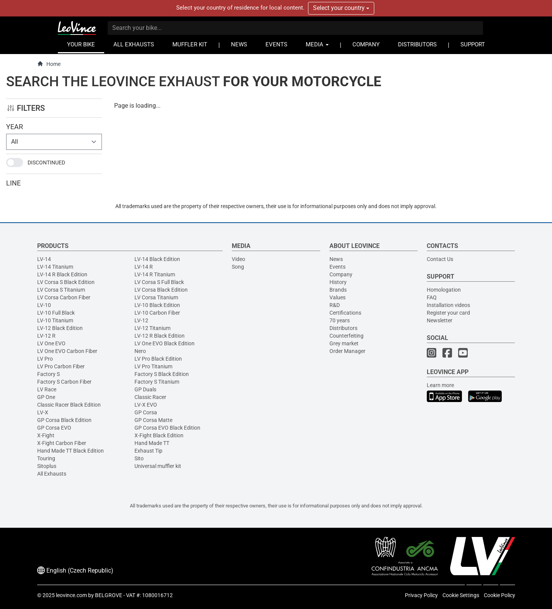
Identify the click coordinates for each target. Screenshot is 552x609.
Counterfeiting (346, 336)
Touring (46, 458)
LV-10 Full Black (56, 313)
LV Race (46, 389)
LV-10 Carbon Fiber (157, 313)
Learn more (440, 385)
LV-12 (141, 320)
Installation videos (448, 305)
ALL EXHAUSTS (133, 44)
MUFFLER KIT (189, 44)
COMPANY (366, 44)
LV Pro (45, 359)
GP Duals (145, 389)
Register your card (448, 313)
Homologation (444, 290)
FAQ (432, 297)
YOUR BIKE (81, 44)
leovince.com (71, 595)
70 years (339, 320)
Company (340, 274)
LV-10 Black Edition (157, 305)
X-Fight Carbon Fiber (61, 443)
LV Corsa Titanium (156, 297)
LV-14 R (143, 267)
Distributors (343, 328)
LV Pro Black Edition (158, 359)
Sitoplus (46, 466)
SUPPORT (472, 44)
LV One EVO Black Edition (164, 343)
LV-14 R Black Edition (62, 274)
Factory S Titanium (156, 382)
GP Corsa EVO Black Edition (167, 428)
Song (238, 267)
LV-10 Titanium (55, 320)
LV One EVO (51, 343)
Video (238, 259)
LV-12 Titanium (152, 328)
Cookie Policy (499, 595)
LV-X (42, 412)
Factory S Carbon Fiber (64, 382)
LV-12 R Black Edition (159, 336)
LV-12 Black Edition (60, 328)
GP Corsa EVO (54, 428)
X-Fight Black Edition (158, 435)
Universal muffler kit (157, 466)
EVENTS (276, 44)
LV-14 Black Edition (157, 259)
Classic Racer (150, 397)
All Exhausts (51, 474)
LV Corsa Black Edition (161, 290)
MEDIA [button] (317, 44)
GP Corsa (145, 412)
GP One (46, 397)
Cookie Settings (460, 595)
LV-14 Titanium (55, 267)
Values (337, 297)
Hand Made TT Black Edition (70, 451)
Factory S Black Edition (161, 374)
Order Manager (347, 351)
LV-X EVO (145, 405)
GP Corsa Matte (153, 420)
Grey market (344, 343)
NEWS (239, 44)
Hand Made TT (151, 443)
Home (49, 64)
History (338, 282)
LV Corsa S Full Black (159, 282)
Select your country (341, 7)
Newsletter (439, 320)
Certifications (345, 313)
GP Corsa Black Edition (64, 420)
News (336, 259)
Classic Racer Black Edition (69, 405)
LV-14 (44, 259)
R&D (334, 305)
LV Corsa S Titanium (61, 290)
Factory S (48, 374)
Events (337, 267)
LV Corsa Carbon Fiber (63, 297)
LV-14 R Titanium (154, 274)
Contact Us (440, 259)
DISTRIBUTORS (417, 44)
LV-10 (44, 305)
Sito (139, 458)
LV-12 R (46, 336)
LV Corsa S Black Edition (66, 282)
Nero (140, 351)
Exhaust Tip (148, 451)
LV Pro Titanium (153, 366)
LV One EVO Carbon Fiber (67, 351)
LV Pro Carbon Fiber (61, 366)
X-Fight (45, 435)
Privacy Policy (421, 595)
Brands (338, 290)
